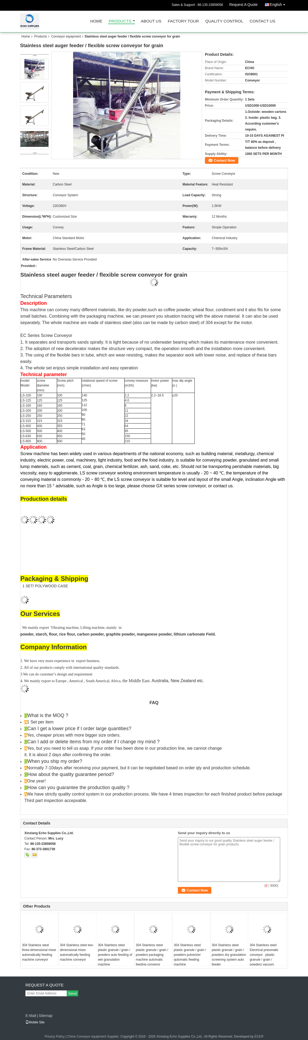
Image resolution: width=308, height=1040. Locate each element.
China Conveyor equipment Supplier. (94, 1036)
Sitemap (45, 1015)
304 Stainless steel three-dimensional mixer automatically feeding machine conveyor (39, 952)
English (279, 4)
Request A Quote (243, 4)
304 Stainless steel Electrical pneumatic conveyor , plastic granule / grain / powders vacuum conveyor (264, 957)
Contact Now (224, 160)
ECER (258, 1036)
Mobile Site (34, 1022)
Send (72, 993)
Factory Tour (183, 21)
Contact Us (262, 21)
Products (120, 21)
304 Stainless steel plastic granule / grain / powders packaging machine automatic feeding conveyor (152, 954)
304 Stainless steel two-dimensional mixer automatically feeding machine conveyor (77, 952)
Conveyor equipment (66, 36)
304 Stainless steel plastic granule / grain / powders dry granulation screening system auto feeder (229, 954)
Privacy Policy (54, 1036)
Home (96, 21)
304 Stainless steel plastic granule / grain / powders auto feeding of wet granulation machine (115, 954)
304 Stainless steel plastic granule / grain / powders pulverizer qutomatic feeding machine (190, 954)
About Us (151, 21)
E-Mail (30, 1015)
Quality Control (224, 21)
